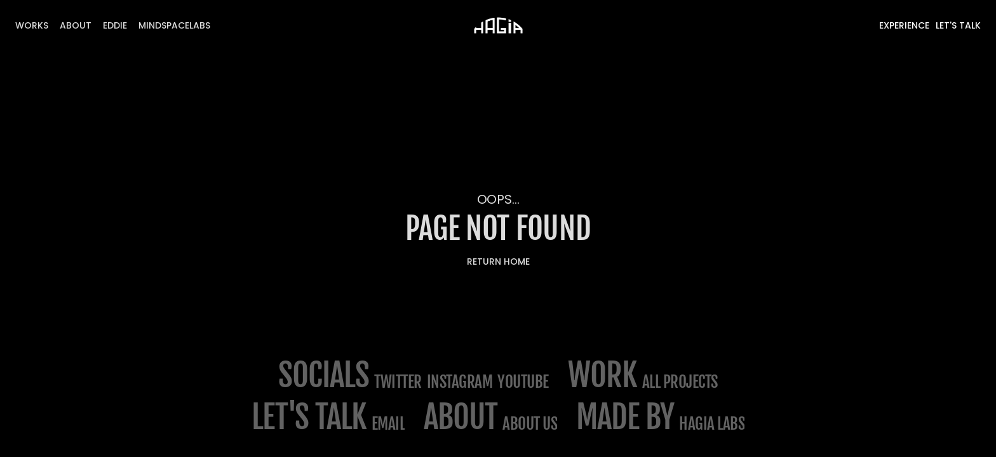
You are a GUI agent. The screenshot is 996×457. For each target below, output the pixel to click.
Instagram (460, 382)
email (388, 424)
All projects (680, 382)
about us (529, 424)
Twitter (398, 382)
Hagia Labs (711, 424)
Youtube (523, 382)
